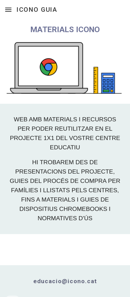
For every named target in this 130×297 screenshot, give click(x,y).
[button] (8, 9)
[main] (65, 29)
